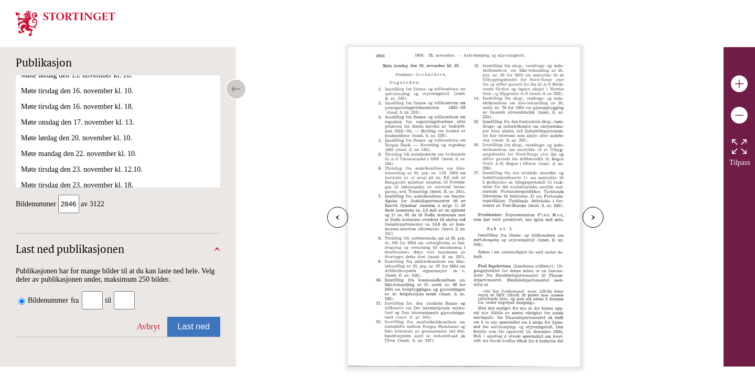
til (108, 300)
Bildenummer (48, 300)
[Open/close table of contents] (235, 89)
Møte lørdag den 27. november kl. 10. (76, 115)
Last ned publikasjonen (70, 250)
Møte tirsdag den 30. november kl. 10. (77, 162)
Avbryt (148, 326)
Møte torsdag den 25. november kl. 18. (78, 99)
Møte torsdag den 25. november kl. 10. (78, 83)
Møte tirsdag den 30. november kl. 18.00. (82, 178)
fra (75, 300)
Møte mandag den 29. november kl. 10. (78, 131)
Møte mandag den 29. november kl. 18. (78, 146)
